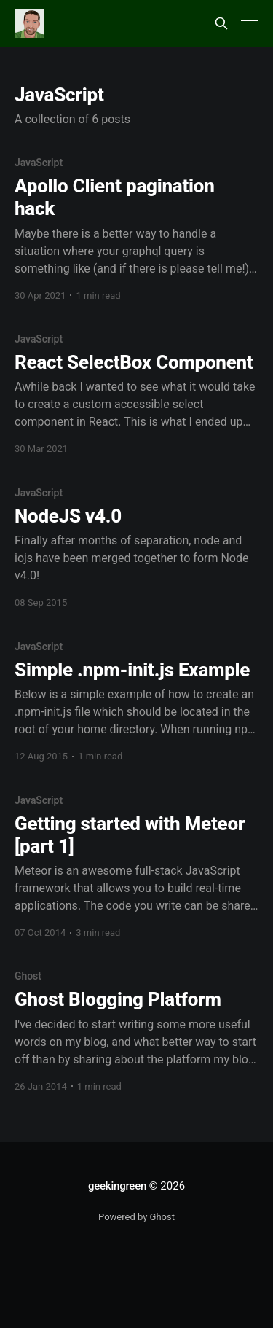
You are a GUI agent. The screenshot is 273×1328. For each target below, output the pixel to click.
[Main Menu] (250, 23)
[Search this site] (221, 23)
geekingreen (117, 1185)
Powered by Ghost (136, 1216)
